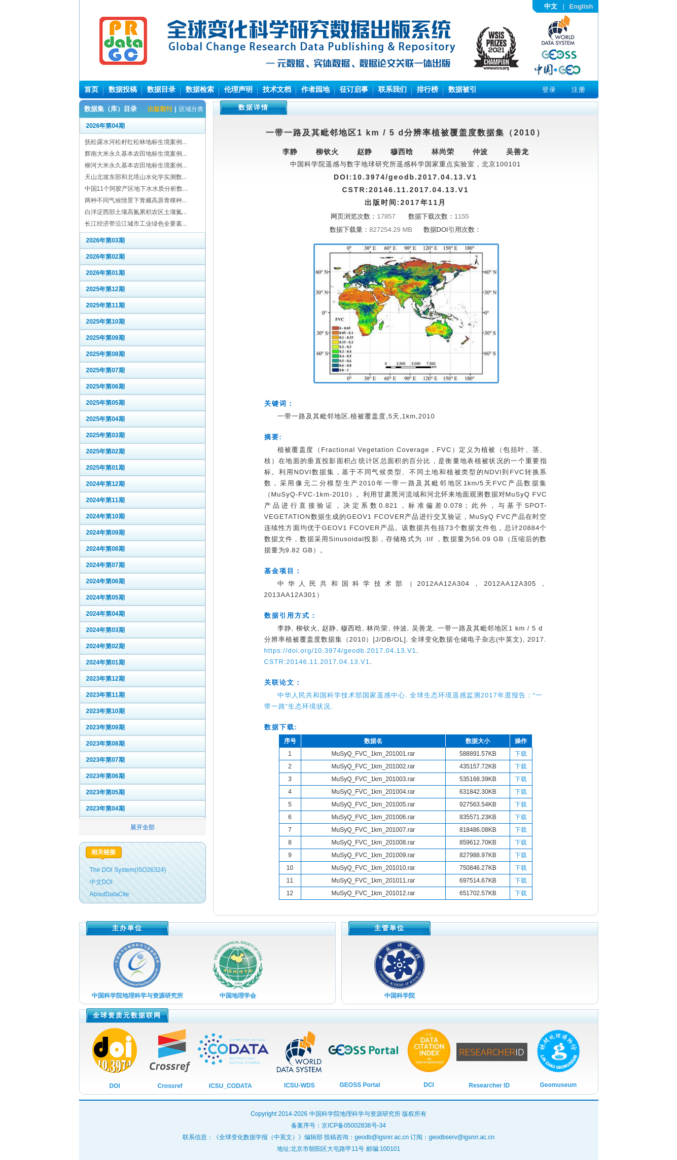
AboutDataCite (109, 894)
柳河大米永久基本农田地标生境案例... (136, 165)
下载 (521, 753)
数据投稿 (123, 89)
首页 (91, 89)
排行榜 (427, 89)
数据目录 (161, 89)
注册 (579, 89)
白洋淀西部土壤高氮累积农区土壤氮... (136, 212)
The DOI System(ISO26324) (128, 869)
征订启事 (354, 89)
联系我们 (392, 89)
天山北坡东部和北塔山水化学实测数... (136, 177)
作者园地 (315, 89)
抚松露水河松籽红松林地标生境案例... (136, 142)
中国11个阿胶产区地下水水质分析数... (136, 188)
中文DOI (101, 882)
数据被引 (462, 89)
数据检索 (200, 89)
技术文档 (277, 89)
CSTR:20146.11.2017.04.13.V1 (317, 661)
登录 (549, 89)
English (581, 6)
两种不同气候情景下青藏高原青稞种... (136, 200)
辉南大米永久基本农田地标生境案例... (136, 153)
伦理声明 (238, 89)
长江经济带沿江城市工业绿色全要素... (136, 223)
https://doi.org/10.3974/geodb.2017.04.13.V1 (340, 650)
